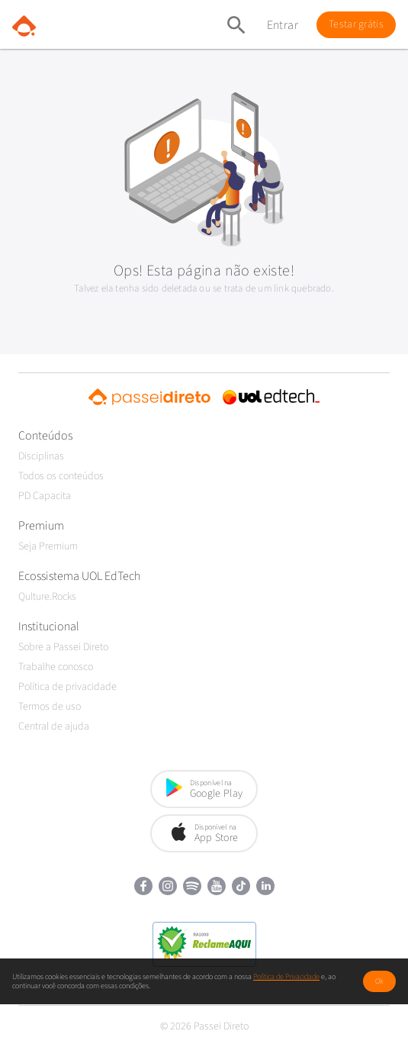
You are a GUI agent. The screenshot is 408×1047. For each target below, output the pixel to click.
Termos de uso (49, 706)
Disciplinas (41, 456)
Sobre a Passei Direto (63, 647)
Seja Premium (48, 546)
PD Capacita (44, 496)
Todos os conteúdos (61, 476)
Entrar (282, 25)
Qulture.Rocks (47, 596)
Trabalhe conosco (55, 667)
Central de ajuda (53, 726)
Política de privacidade (67, 686)
